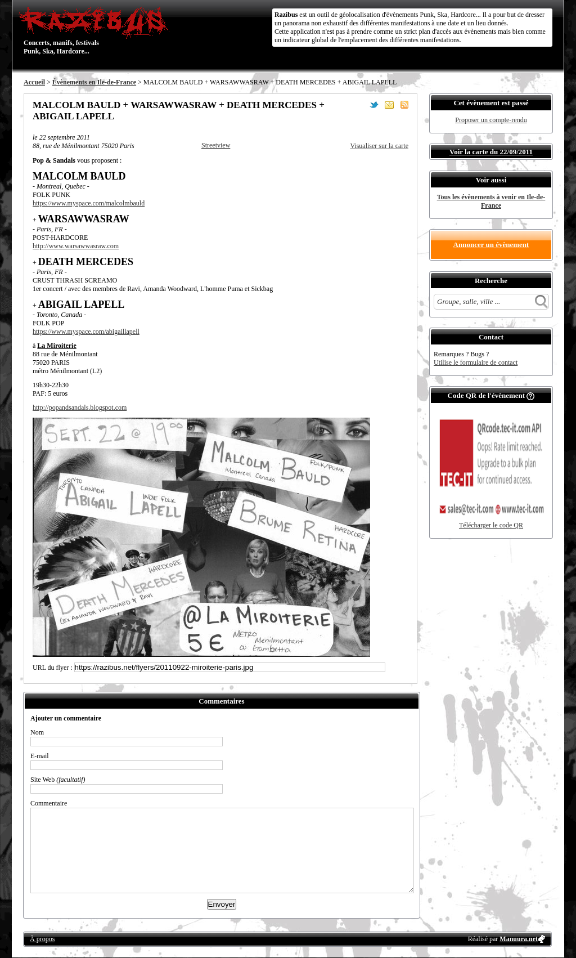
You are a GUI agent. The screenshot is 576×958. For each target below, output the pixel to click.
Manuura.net (519, 939)
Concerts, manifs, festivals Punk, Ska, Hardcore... (96, 30)
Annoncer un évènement (491, 244)
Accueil (34, 82)
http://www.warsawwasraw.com (76, 246)
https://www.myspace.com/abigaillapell (86, 331)
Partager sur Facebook (358, 104)
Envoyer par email (389, 104)
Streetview (215, 145)
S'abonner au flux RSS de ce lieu (404, 104)
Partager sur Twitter (374, 104)
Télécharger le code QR (491, 525)
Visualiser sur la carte (379, 146)
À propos (42, 939)
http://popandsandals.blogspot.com (80, 407)
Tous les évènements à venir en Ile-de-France (491, 201)
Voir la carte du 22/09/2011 (491, 151)
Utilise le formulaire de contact (476, 362)
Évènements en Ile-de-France (94, 82)
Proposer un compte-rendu (490, 120)
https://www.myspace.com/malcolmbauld (89, 203)
